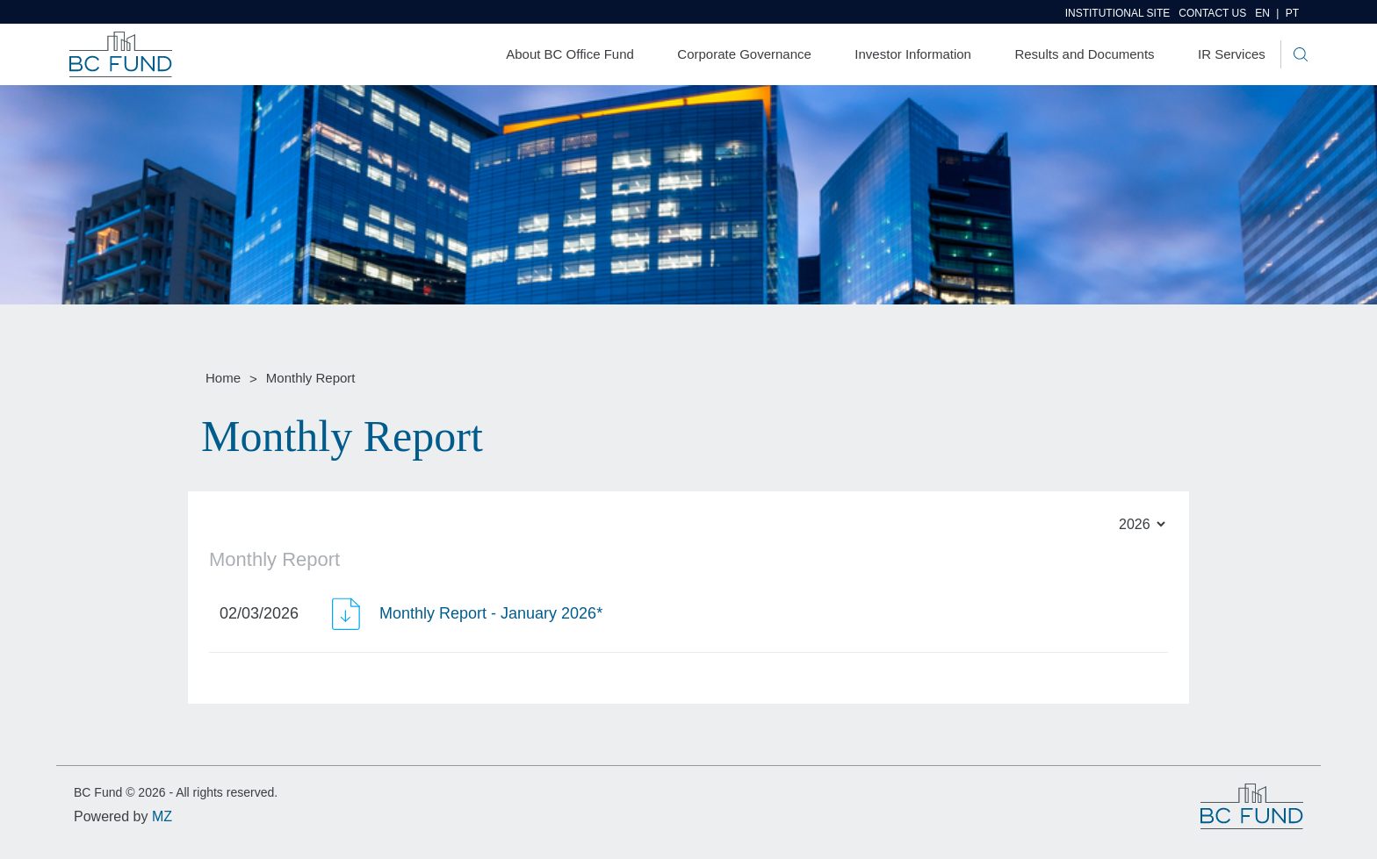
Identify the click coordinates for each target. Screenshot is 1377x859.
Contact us (1212, 13)
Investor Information (912, 54)
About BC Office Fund (570, 54)
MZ (162, 816)
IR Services (1231, 54)
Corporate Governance (744, 54)
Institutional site (1118, 13)
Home (223, 377)
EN (1270, 13)
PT (1292, 13)
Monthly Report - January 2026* (490, 613)
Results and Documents (1084, 54)
